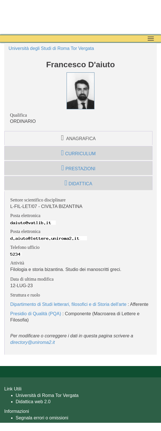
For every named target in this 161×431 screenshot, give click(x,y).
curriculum (78, 153)
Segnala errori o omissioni (42, 417)
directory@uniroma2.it (32, 342)
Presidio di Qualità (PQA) (35, 313)
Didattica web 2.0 (33, 401)
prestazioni (78, 168)
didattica (78, 183)
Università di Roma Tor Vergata (47, 395)
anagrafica (78, 138)
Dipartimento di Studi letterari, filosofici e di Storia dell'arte (68, 304)
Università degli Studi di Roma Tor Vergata (51, 48)
